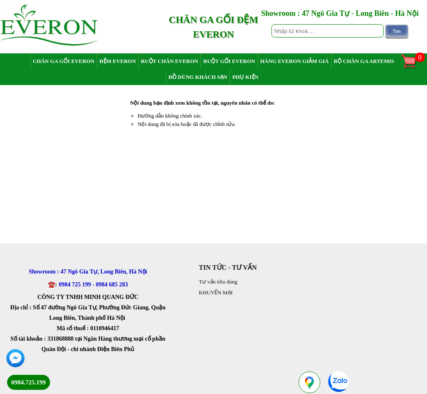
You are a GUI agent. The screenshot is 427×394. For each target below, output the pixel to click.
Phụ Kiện (245, 77)
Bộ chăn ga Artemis (364, 61)
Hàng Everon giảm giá (294, 61)
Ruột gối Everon (229, 61)
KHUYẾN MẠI (216, 292)
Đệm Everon (117, 61)
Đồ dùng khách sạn (197, 77)
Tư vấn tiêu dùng (218, 282)
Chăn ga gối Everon (64, 61)
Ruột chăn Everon (169, 61)
